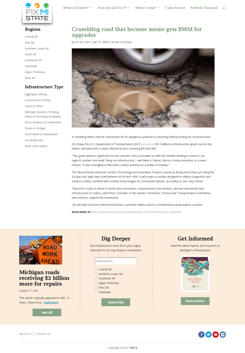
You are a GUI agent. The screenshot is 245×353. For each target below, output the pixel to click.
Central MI (31, 36)
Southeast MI (33, 60)
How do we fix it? (112, 8)
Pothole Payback (204, 8)
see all (47, 312)
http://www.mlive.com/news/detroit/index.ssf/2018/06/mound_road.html (136, 212)
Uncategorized (34, 140)
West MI (30, 78)
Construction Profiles (38, 100)
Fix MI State (82, 42)
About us (25, 333)
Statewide (31, 66)
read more (51, 302)
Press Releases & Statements (43, 122)
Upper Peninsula (35, 72)
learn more (195, 301)
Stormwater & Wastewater (41, 134)
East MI (29, 42)
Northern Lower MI (37, 48)
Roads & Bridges (122, 42)
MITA (133, 348)
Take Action (175, 8)
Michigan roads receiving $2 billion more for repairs (44, 278)
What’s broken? (76, 8)
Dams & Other (34, 106)
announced (149, 144)
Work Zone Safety (36, 146)
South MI (30, 54)
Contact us (43, 333)
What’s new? (145, 8)
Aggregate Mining (36, 94)
